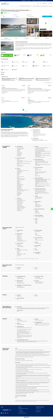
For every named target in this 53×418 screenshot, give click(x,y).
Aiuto (38, 3)
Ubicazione (47, 38)
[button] (45, 23)
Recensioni (26, 38)
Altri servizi (3, 72)
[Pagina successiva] (30, 109)
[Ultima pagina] (32, 109)
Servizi (16, 38)
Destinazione (37, 38)
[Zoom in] (51, 26)
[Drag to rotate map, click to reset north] (51, 29)
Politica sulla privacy (38, 408)
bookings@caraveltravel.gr (41, 0)
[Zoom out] (51, 28)
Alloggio (6, 38)
